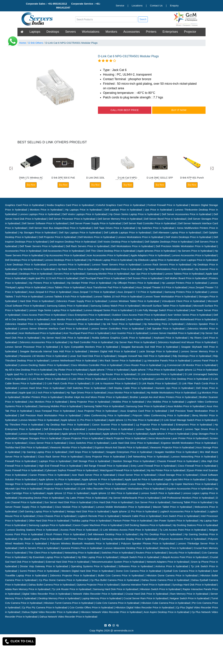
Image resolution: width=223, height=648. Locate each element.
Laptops (34, 31)
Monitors (111, 31)
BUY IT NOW (178, 110)
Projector (190, 31)
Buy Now (31, 184)
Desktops (52, 31)
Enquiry (174, 5)
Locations (137, 5)
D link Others (35, 42)
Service (120, 5)
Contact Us (156, 5)
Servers (70, 31)
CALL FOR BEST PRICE (125, 110)
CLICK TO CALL (19, 641)
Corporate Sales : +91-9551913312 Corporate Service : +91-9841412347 (63, 5)
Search (143, 19)
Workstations (90, 31)
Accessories (131, 31)
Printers (151, 31)
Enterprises (170, 31)
